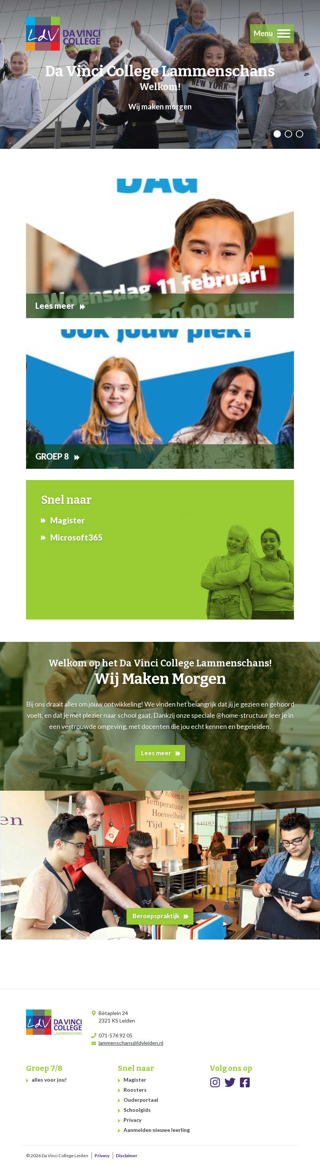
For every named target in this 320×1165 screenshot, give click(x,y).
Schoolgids (137, 1110)
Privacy (132, 1120)
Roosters (135, 1089)
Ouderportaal (141, 1100)
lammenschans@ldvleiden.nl (131, 1043)
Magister (67, 520)
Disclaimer (126, 1155)
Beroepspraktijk (155, 915)
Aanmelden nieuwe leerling (157, 1130)
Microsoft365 (76, 537)
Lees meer (156, 752)
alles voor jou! (49, 1079)
